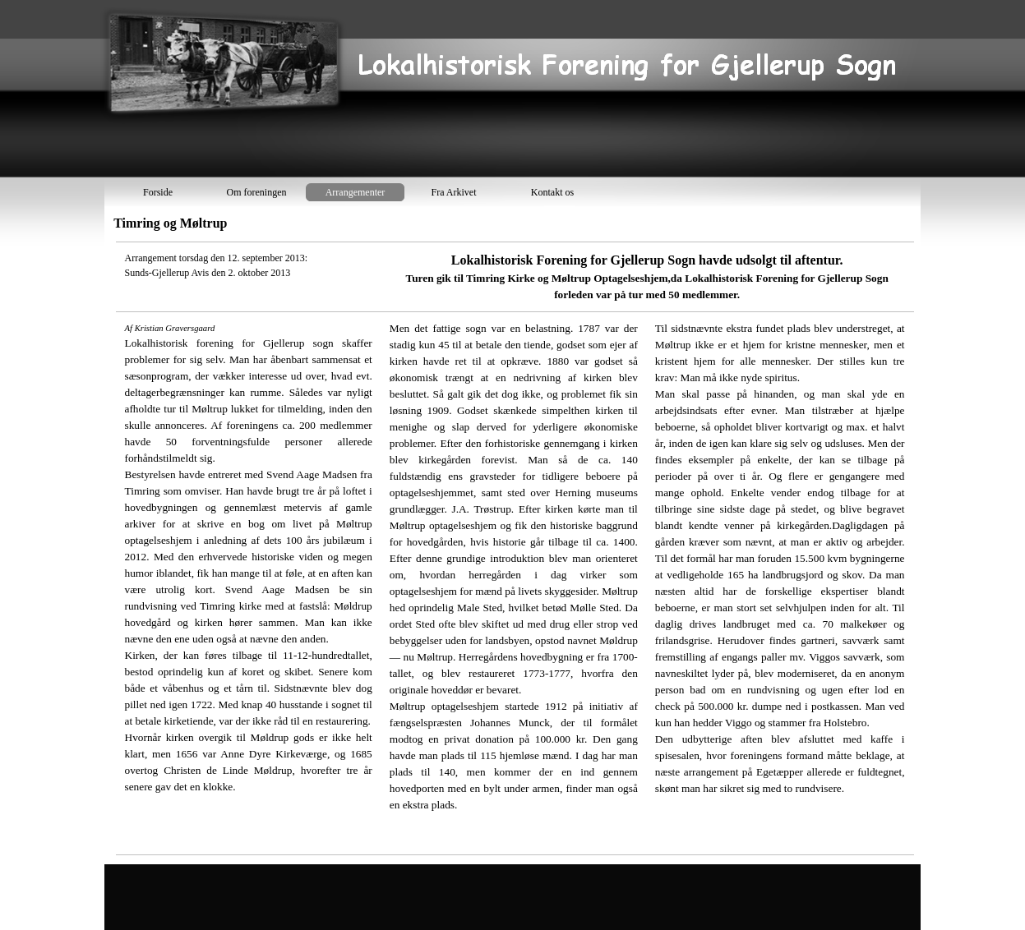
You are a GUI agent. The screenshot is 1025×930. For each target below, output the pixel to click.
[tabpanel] (514, 548)
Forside (158, 192)
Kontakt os (552, 192)
